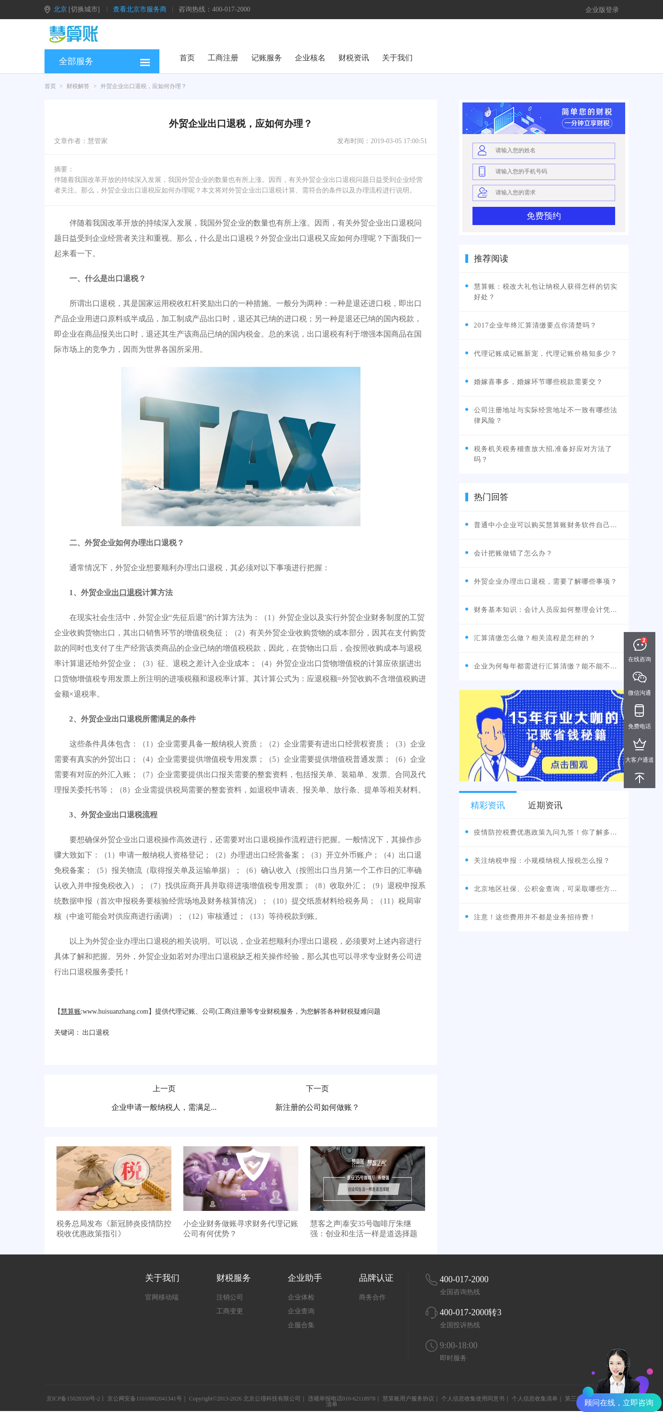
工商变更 (229, 1311)
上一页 (164, 1088)
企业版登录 (602, 9)
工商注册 (223, 58)
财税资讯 (353, 58)
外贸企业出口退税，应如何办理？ (144, 86)
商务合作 (372, 1297)
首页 (187, 58)
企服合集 (301, 1325)
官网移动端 (162, 1297)
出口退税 (127, 592)
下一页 (317, 1088)
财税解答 (78, 86)
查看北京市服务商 (140, 9)
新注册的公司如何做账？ (317, 1107)
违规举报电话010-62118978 (342, 1398)
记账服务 (266, 58)
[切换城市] (84, 9)
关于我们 (397, 58)
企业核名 (310, 58)
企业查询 (301, 1311)
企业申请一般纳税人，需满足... (164, 1107)
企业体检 (301, 1297)
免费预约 (544, 216)
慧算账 (71, 1011)
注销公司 (229, 1297)
